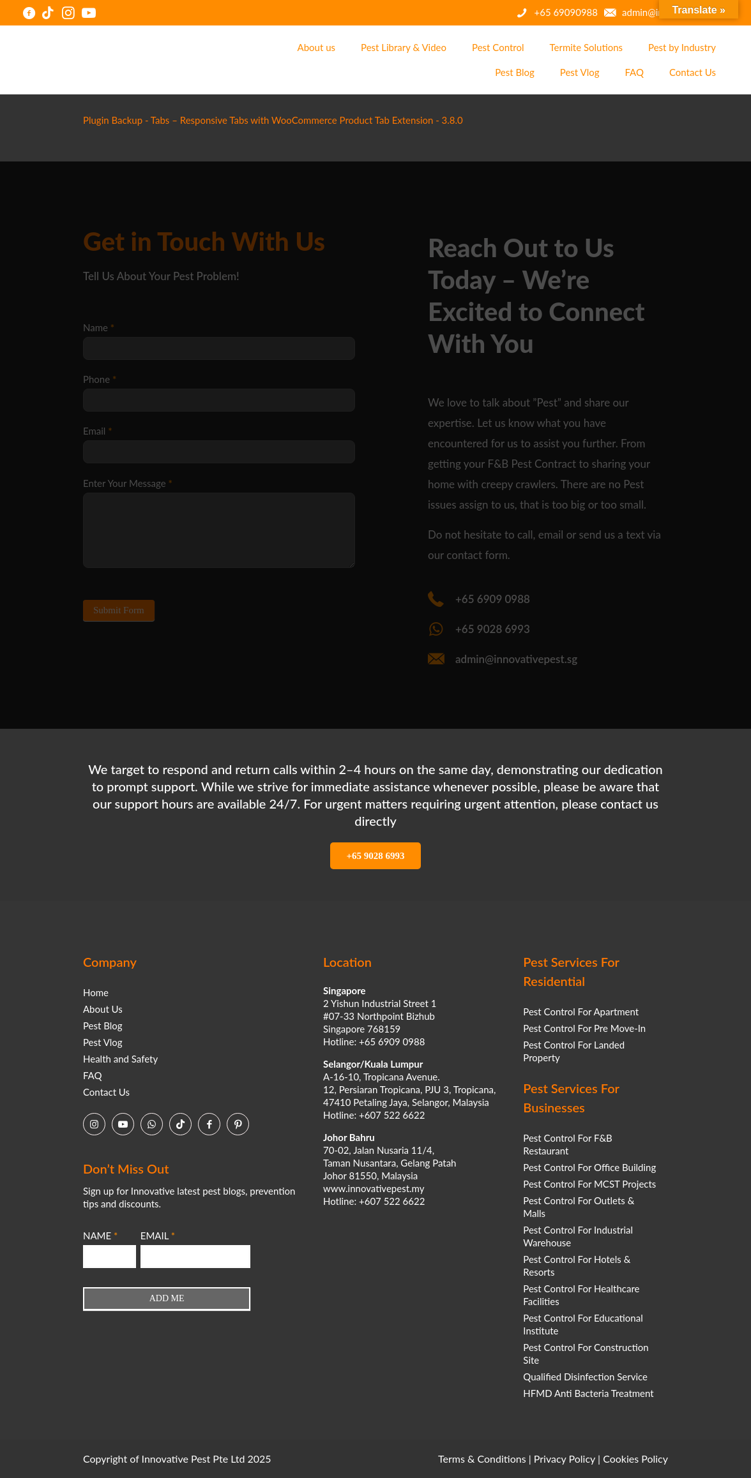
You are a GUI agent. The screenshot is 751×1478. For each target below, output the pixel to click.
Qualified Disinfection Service (585, 1376)
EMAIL (157, 1235)
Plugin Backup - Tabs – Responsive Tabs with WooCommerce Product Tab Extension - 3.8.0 (273, 120)
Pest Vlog (103, 1042)
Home (96, 992)
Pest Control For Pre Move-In (584, 1028)
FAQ (92, 1075)
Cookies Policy (635, 1458)
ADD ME (167, 1298)
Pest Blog (103, 1025)
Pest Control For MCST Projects (589, 1184)
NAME (100, 1235)
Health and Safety (120, 1058)
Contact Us (106, 1092)
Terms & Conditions (482, 1458)
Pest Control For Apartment (581, 1011)
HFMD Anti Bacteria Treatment (588, 1393)
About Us (103, 1009)
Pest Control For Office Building (589, 1167)
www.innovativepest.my (373, 1188)
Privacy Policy (564, 1458)
